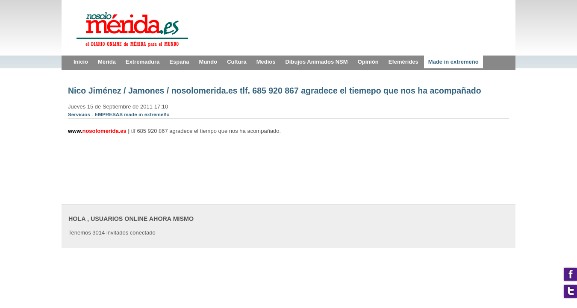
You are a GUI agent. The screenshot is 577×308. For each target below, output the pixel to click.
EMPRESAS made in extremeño (131, 114)
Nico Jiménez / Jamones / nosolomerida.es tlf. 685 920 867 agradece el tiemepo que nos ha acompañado (274, 90)
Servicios (79, 114)
